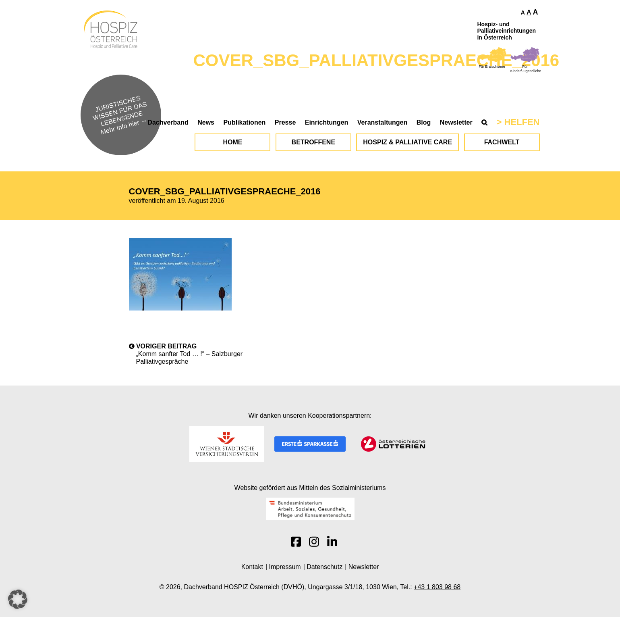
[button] (17, 599)
